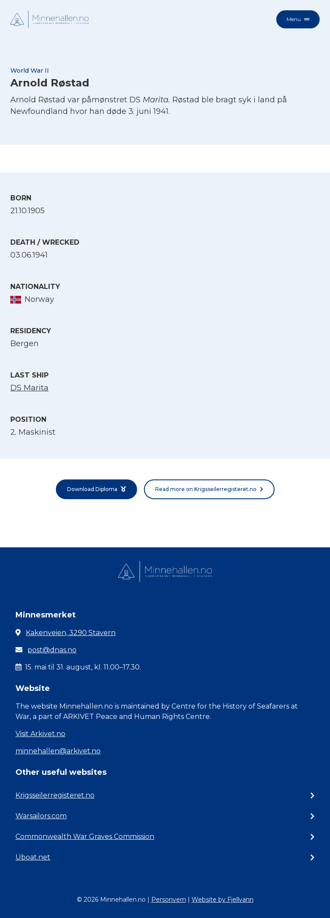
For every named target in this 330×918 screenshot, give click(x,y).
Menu (298, 19)
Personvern (168, 899)
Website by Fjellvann (223, 899)
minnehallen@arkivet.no (58, 751)
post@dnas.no (52, 650)
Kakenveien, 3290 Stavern (71, 633)
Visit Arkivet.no (40, 734)
